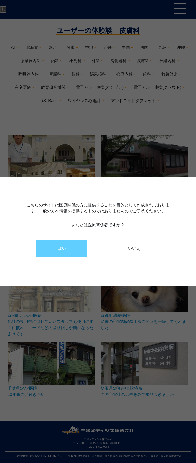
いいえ (134, 248)
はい (62, 248)
